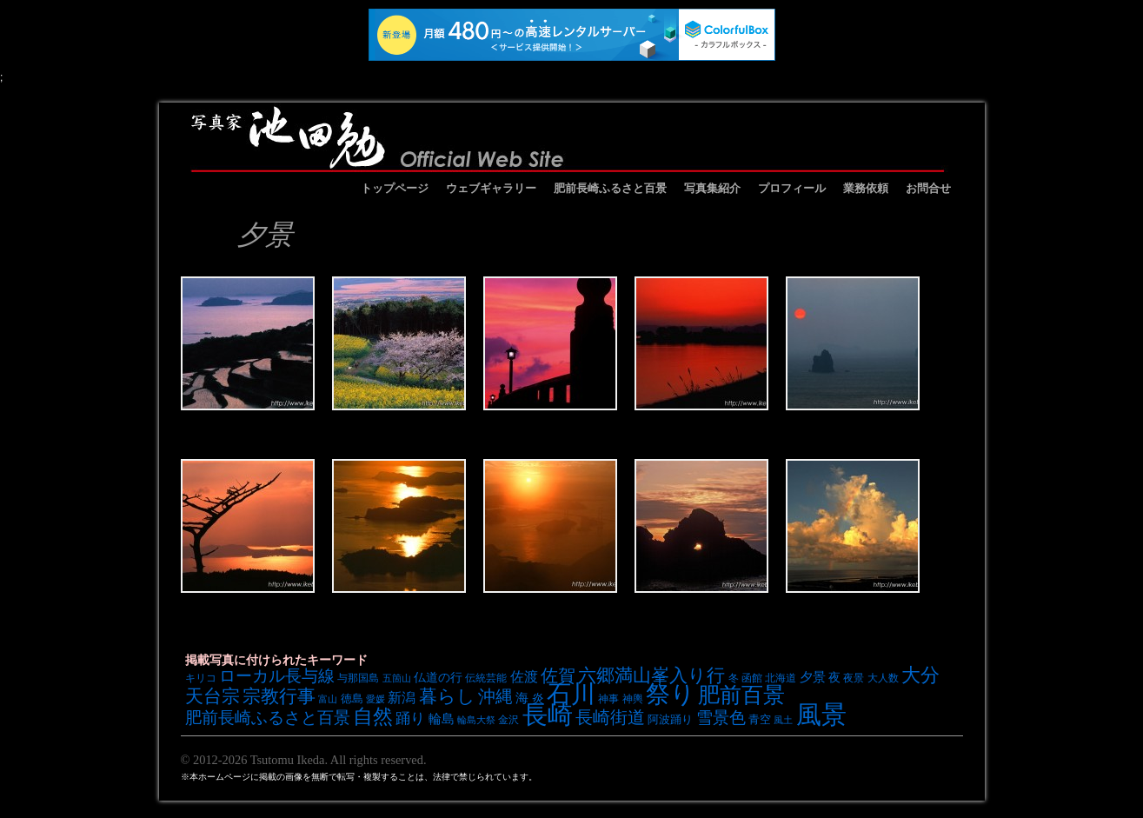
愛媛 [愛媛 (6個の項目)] (375, 699)
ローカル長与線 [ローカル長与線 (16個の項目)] (277, 676)
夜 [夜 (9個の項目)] (834, 677)
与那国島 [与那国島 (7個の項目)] (358, 677)
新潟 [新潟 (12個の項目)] (401, 697)
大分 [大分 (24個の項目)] (920, 675)
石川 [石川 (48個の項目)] (571, 694)
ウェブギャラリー (491, 188)
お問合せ (928, 188)
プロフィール (792, 188)
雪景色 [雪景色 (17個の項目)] (721, 717)
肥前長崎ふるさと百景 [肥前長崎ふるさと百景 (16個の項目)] (267, 717)
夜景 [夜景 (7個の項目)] (853, 677)
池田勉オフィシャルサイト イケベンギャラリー (567, 137)
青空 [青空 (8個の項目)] (759, 719)
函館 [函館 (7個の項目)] (751, 677)
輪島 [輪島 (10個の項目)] (442, 719)
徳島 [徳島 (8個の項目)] (352, 698)
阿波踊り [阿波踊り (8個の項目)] (670, 719)
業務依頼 (865, 188)
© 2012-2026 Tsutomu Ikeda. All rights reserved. (304, 760)
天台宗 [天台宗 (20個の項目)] (212, 696)
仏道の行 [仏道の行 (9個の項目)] (438, 677)
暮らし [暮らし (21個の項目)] (447, 696)
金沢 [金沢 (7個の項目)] (508, 719)
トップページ (395, 188)
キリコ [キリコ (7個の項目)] (200, 677)
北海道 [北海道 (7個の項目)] (780, 677)
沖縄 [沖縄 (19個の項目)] (495, 696)
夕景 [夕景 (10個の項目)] (813, 677)
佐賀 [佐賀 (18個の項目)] (558, 675)
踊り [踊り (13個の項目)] (410, 718)
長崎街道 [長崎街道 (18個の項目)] (610, 717)
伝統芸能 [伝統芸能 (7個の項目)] (486, 677)
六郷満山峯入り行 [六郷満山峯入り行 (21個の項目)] (651, 675)
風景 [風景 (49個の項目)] (821, 714)
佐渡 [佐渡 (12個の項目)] (524, 676)
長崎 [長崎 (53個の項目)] (547, 714)
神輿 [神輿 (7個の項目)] (632, 698)
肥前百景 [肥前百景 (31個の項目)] (741, 695)
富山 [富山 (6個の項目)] (327, 699)
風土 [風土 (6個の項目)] (783, 720)
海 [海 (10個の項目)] (521, 698)
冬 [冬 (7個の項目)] (733, 677)
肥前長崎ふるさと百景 (610, 188)
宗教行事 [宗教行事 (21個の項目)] (279, 696)
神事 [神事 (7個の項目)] (608, 698)
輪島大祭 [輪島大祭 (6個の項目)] (476, 720)
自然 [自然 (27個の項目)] (373, 716)
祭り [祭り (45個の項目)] (670, 694)
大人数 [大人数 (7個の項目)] (883, 677)
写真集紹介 (712, 188)
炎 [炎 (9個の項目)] (538, 698)
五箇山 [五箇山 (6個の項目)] (396, 678)
